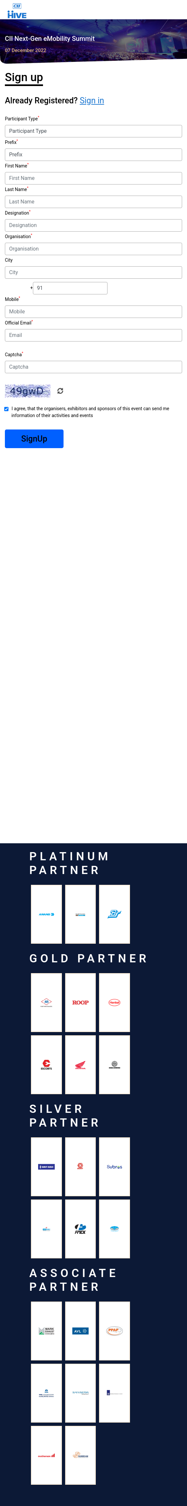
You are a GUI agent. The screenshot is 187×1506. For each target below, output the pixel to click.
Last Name (16, 189)
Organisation (18, 236)
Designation (17, 213)
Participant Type (21, 118)
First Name (16, 165)
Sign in (92, 100)
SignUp (34, 439)
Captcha (13, 354)
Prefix (11, 142)
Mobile (12, 299)
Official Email (18, 322)
